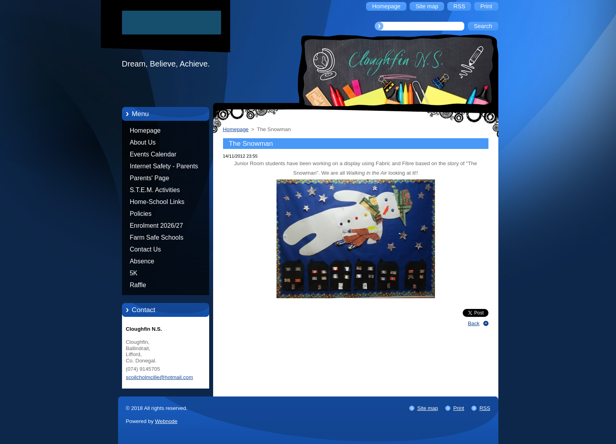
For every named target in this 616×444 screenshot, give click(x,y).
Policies (141, 213)
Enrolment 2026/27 (156, 225)
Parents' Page (150, 178)
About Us (143, 142)
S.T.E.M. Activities (155, 190)
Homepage (145, 130)
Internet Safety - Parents (164, 166)
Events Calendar (153, 154)
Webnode (166, 421)
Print (458, 408)
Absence (142, 261)
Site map (427, 408)
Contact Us (145, 249)
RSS (484, 408)
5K (133, 273)
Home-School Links (157, 201)
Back (474, 323)
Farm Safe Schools (156, 237)
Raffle (138, 285)
